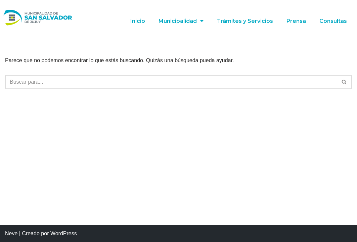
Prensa (296, 21)
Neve (11, 233)
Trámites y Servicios (245, 21)
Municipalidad (180, 21)
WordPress (63, 233)
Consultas (333, 21)
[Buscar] (171, 82)
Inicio (137, 21)
